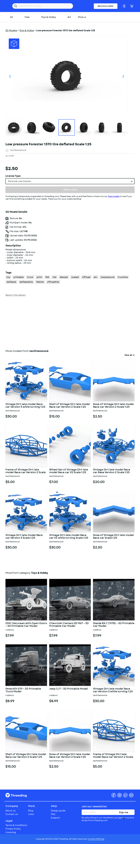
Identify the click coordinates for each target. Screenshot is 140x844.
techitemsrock (18, 150)
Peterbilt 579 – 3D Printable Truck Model (23, 690)
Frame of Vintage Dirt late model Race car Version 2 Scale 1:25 (25, 471)
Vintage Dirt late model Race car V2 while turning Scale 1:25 (68, 536)
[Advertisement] (70, 322)
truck (30, 277)
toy (8, 277)
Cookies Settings (96, 839)
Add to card (70, 189)
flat (47, 277)
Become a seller (105, 6)
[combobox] (70, 181)
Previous (10, 76)
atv (95, 277)
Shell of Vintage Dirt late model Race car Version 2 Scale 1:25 (69, 405)
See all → (130, 355)
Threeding (16, 795)
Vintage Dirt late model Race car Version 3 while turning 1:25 (25, 405)
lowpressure (107, 277)
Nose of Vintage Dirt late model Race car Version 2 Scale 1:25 (113, 405)
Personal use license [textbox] (19, 181)
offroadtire (53, 282)
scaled (75, 277)
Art (69, 17)
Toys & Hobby (48, 17)
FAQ (53, 814)
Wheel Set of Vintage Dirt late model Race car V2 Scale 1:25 (68, 471)
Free (27, 17)
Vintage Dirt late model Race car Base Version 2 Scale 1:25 (111, 471)
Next (123, 76)
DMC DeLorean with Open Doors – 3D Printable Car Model (26, 624)
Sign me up (123, 813)
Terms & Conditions (16, 825)
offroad (86, 277)
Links (31, 814)
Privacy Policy (13, 828)
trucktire (123, 277)
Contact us (11, 814)
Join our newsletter (94, 806)
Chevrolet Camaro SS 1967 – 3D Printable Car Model (69, 624)
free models (113, 196)
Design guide (58, 810)
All (11, 17)
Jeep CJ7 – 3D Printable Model (68, 689)
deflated (11, 282)
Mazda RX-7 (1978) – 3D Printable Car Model (113, 624)
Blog (30, 810)
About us (10, 810)
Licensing (10, 832)
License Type (13, 176)
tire (54, 277)
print (39, 277)
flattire (40, 282)
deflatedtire (26, 282)
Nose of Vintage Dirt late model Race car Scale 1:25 (113, 536)
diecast (64, 277)
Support (55, 817)
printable (19, 277)
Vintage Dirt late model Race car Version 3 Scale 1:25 (24, 536)
